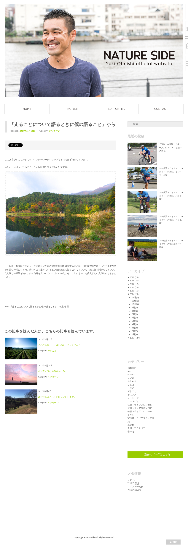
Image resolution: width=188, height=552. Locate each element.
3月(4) (135, 327)
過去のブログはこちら (157, 454)
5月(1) (135, 321)
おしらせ (132, 381)
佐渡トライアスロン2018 (140, 408)
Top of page (173, 542)
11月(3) (135, 301)
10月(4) (135, 304)
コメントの (135, 486)
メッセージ (54, 131)
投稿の (133, 483)
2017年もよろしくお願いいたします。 (57, 397)
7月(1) (135, 314)
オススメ (132, 394)
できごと (51, 350)
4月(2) (135, 324)
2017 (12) (134, 284)
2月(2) (135, 331)
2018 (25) (134, 280)
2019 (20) (134, 277)
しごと (131, 388)
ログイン (132, 479)
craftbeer (132, 368)
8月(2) (135, 311)
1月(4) (135, 334)
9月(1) (135, 307)
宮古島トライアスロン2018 (141, 418)
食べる (131, 431)
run (129, 371)
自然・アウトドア (136, 428)
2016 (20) (134, 287)
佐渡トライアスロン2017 (140, 404)
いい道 (131, 378)
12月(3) (135, 297)
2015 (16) (134, 290)
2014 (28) (134, 294)
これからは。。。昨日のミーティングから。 (60, 345)
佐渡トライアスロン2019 (140, 411)
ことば (131, 384)
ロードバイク (134, 401)
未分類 (131, 425)
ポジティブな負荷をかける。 (52, 371)
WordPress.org (134, 490)
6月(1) (135, 317)
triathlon (131, 374)
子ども (131, 415)
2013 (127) (135, 337)
